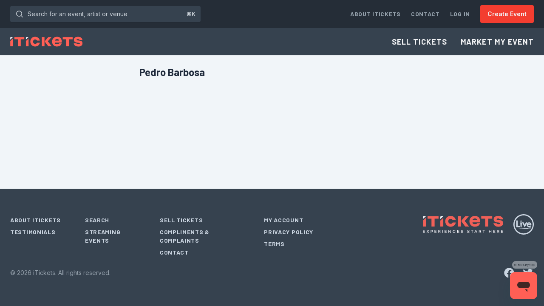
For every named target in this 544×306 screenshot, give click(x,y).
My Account (283, 220)
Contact (425, 13)
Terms (274, 243)
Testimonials (32, 231)
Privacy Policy (288, 231)
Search (97, 220)
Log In (460, 13)
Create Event (507, 13)
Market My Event (497, 41)
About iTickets (375, 13)
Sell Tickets (419, 41)
